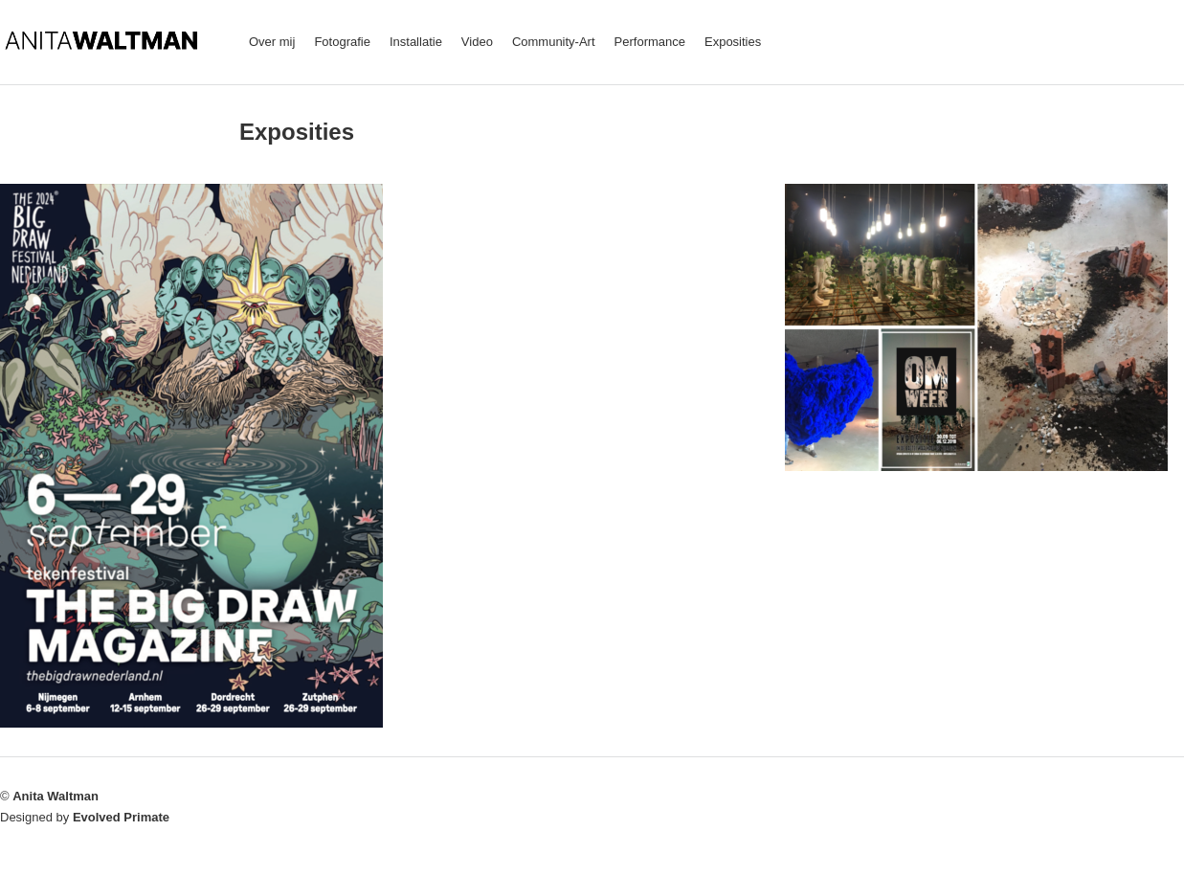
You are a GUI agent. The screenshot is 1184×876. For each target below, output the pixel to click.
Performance (649, 41)
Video (477, 41)
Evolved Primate (121, 817)
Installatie (416, 41)
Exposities (732, 41)
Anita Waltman (55, 796)
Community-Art (553, 41)
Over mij (272, 41)
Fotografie (342, 41)
